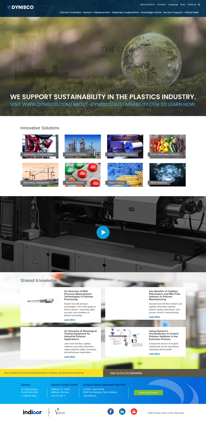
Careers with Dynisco (148, 392)
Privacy (157, 413)
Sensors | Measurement (96, 12)
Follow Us (191, 4)
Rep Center (179, 413)
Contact (161, 4)
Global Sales (192, 12)
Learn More (69, 320)
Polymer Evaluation (71, 12)
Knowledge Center (151, 12)
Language (173, 4)
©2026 (150, 413)
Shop (182, 4)
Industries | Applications (125, 12)
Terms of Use (167, 413)
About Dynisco (147, 4)
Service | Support (173, 12)
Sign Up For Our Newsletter (126, 372)
